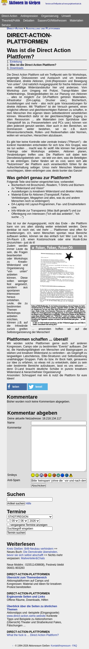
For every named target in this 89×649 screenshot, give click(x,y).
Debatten (28, 20)
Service (6, 25)
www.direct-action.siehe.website (26, 615)
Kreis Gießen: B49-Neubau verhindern (30, 548)
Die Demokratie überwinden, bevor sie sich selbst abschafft (32, 553)
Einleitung (16, 61)
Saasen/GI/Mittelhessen (51, 20)
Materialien (76, 20)
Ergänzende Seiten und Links (26, 596)
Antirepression (29, 16)
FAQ (74, 645)
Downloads (16, 68)
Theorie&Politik (11, 20)
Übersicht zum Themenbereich (27, 577)
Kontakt (55, 645)
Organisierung (49, 16)
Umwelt (66, 16)
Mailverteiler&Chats (33, 558)
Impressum (65, 645)
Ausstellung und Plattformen (43, 28)
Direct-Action (9, 16)
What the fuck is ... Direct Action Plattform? (33, 635)
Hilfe (28, 503)
